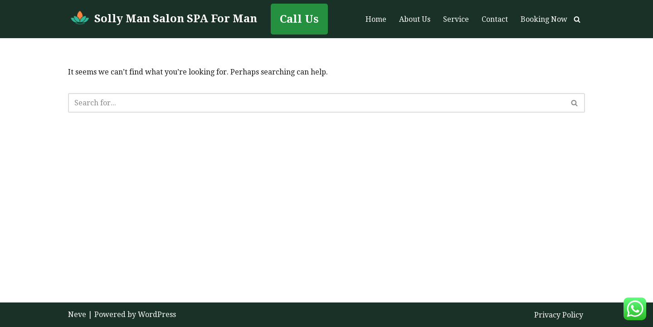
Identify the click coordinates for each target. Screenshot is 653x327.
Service (456, 19)
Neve (77, 314)
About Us (414, 19)
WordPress (157, 314)
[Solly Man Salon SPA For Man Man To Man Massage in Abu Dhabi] (162, 19)
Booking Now (544, 19)
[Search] (577, 19)
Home (375, 19)
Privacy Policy (558, 315)
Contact (495, 19)
